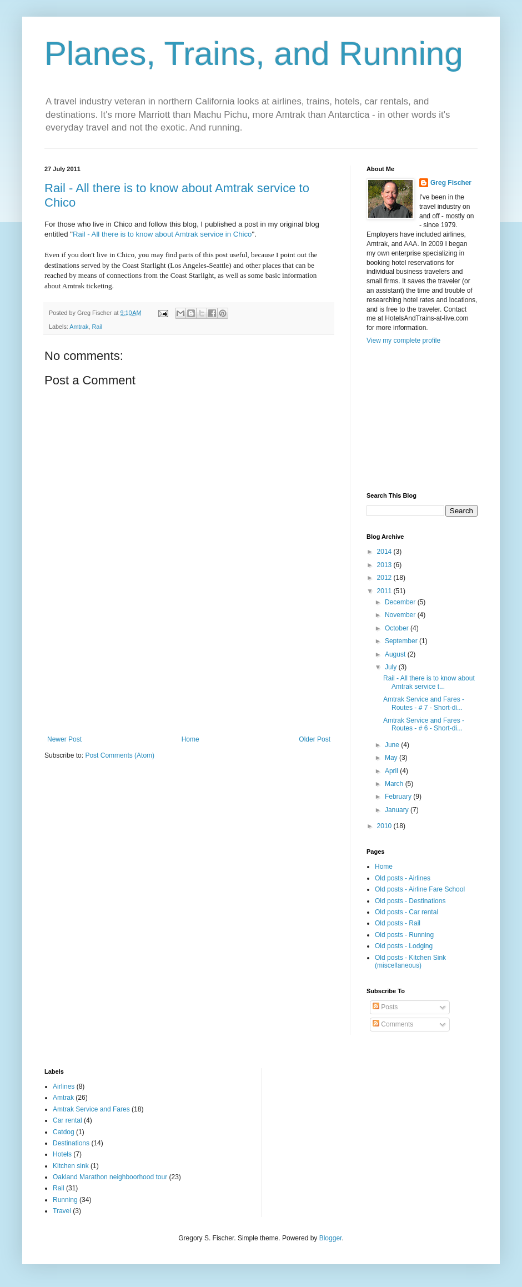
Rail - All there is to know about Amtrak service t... (429, 682)
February (399, 796)
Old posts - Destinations (410, 901)
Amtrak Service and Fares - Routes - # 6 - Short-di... (423, 724)
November (401, 615)
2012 (385, 578)
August (396, 654)
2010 (385, 826)
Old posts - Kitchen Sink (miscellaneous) (410, 961)
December (401, 602)
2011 (385, 591)
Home (190, 739)
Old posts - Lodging (404, 946)
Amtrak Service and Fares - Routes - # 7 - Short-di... (423, 703)
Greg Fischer (450, 183)
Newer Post (64, 739)
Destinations (71, 1143)
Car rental (67, 1120)
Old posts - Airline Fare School (420, 889)
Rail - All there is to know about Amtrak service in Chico (162, 234)
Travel (62, 1211)
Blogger (330, 1238)
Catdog (63, 1132)
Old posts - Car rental (406, 912)
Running (65, 1200)
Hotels (62, 1154)
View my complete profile (403, 340)
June (393, 745)
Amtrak (78, 326)
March (395, 784)
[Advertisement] (189, 680)
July (392, 667)
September (402, 641)
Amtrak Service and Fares (91, 1109)
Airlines (63, 1086)
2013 (385, 565)
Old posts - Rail (397, 923)
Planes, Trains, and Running (253, 53)
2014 (385, 551)
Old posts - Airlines (402, 878)
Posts (385, 1007)
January (397, 810)
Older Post (314, 739)
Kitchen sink (71, 1166)
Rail (97, 326)
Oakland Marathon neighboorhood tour (110, 1177)
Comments (393, 1024)
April (392, 771)
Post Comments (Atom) (119, 755)
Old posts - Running (404, 935)
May (392, 758)
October (397, 628)
